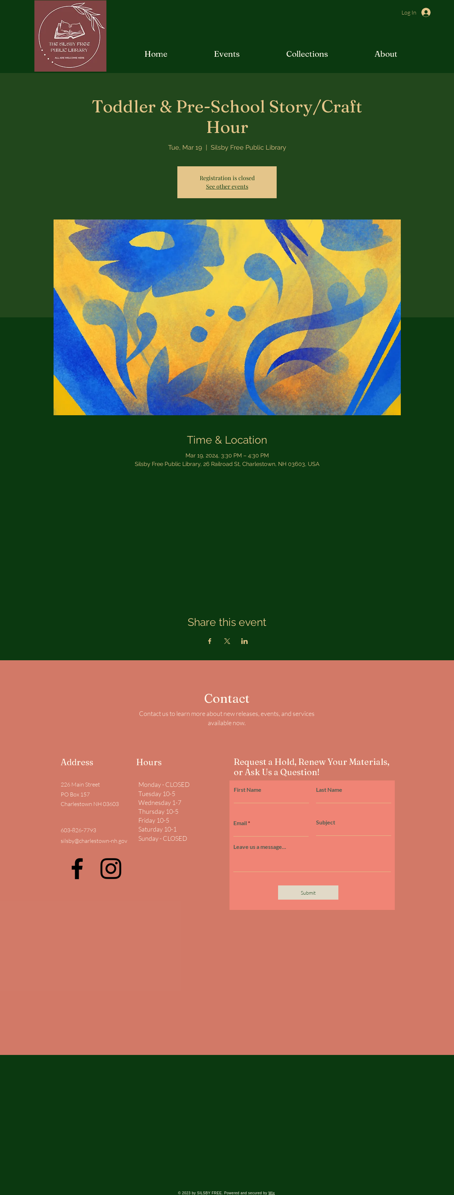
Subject (325, 822)
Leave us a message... (259, 847)
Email (240, 823)
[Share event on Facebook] (209, 641)
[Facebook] (77, 869)
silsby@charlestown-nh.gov (94, 840)
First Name (247, 790)
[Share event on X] (227, 641)
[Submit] (308, 892)
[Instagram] (111, 869)
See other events (227, 186)
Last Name (329, 790)
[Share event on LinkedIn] (244, 641)
